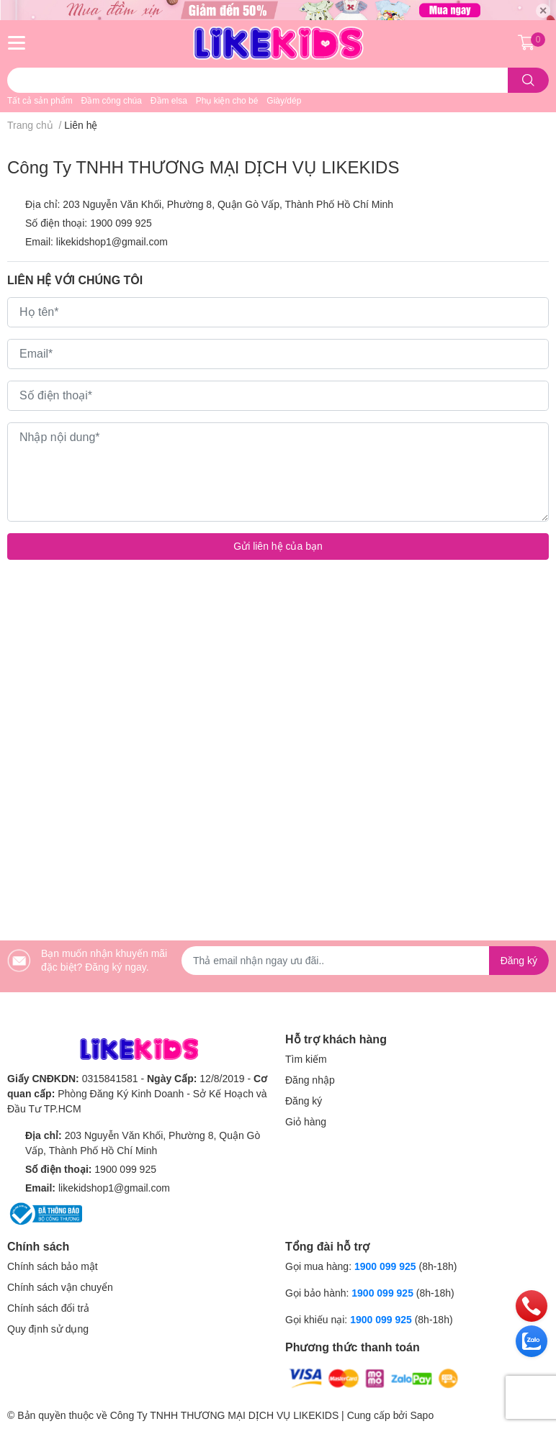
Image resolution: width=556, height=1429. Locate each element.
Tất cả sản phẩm (40, 101)
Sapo (422, 1415)
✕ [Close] (543, 11)
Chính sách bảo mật (52, 1266)
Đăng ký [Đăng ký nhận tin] (519, 960)
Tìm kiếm (306, 1059)
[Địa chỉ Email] (365, 960)
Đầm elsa (169, 101)
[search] (528, 80)
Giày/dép (283, 101)
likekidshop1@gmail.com (112, 242)
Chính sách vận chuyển (60, 1287)
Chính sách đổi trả (48, 1308)
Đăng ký (303, 1101)
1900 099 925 (121, 223)
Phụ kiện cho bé (227, 101)
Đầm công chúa (111, 101)
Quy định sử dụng (48, 1329)
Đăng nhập (310, 1080)
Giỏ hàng (305, 1122)
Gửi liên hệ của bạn (278, 546)
